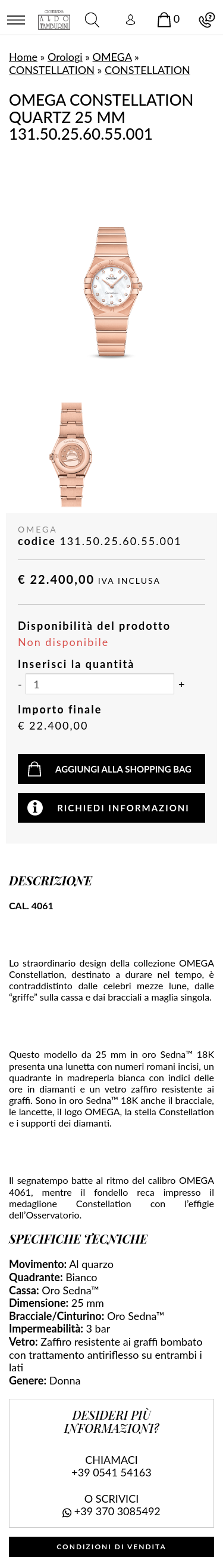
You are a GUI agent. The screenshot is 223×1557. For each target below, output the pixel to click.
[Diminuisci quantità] (20, 684)
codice (37, 541)
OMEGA (112, 56)
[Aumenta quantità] (181, 684)
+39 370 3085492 (117, 1511)
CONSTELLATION (52, 69)
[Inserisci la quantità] (100, 683)
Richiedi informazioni (123, 807)
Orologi (65, 56)
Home (23, 56)
